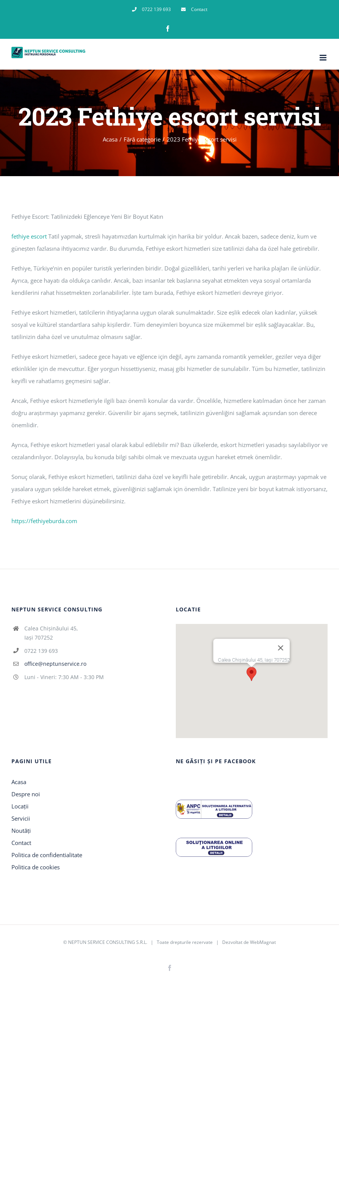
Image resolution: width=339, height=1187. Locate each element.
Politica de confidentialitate (46, 855)
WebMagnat (263, 942)
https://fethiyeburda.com (44, 521)
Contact (21, 842)
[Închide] (281, 648)
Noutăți (21, 830)
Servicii (20, 818)
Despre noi (25, 794)
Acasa (18, 782)
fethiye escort (29, 236)
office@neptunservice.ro (55, 663)
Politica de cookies (35, 867)
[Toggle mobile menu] (324, 58)
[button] (251, 674)
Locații (20, 806)
